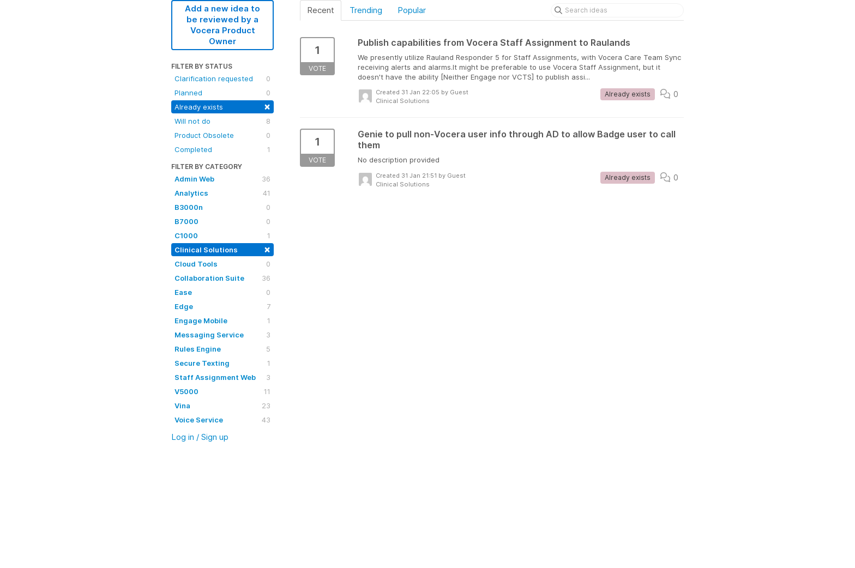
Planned (222, 92)
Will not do (222, 121)
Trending (366, 10)
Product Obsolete (222, 135)
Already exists (222, 106)
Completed (222, 149)
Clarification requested (222, 78)
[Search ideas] (617, 10)
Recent (320, 10)
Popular (412, 10)
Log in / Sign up (199, 437)
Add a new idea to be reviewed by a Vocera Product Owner (222, 24)
